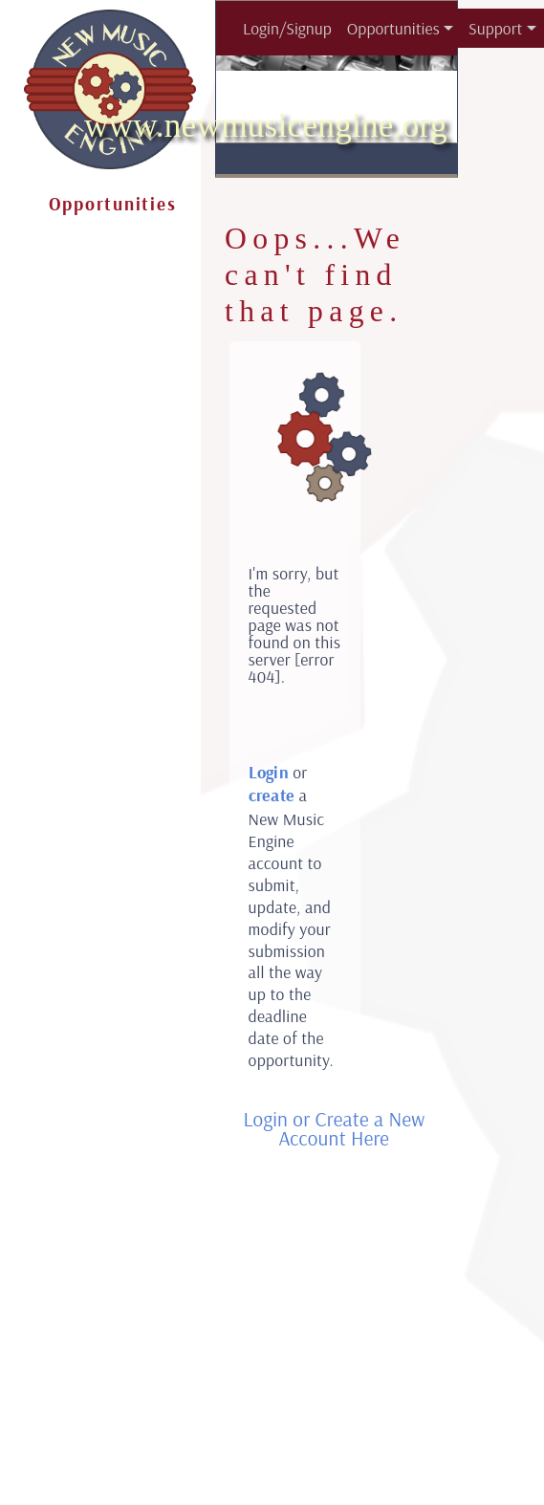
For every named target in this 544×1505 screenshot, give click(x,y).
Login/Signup (287, 27)
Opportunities (393, 27)
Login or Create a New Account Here (333, 1128)
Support (495, 27)
